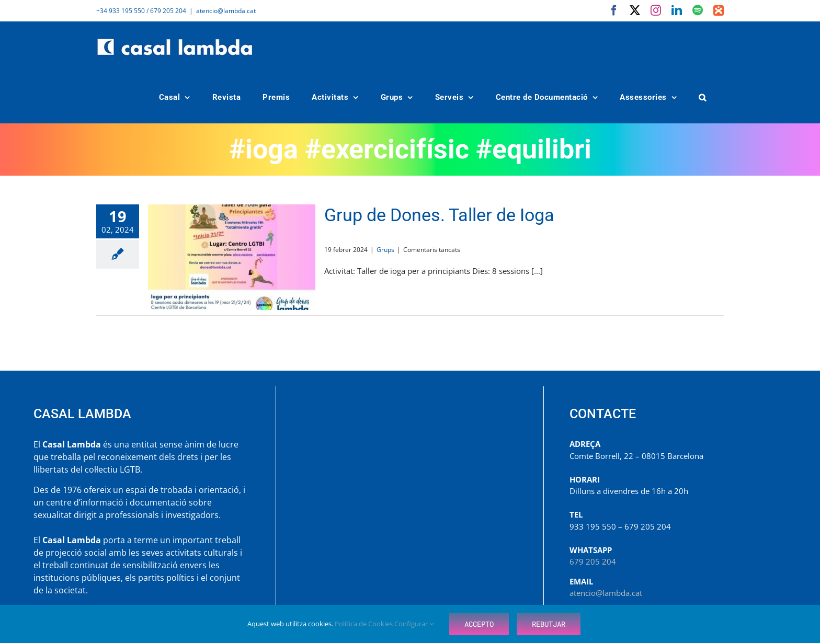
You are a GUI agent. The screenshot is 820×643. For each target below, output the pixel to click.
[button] (702, 97)
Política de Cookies (364, 623)
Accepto (479, 624)
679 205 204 (593, 561)
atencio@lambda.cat (226, 10)
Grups (385, 249)
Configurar (414, 623)
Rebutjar (548, 624)
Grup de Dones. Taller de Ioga (439, 214)
